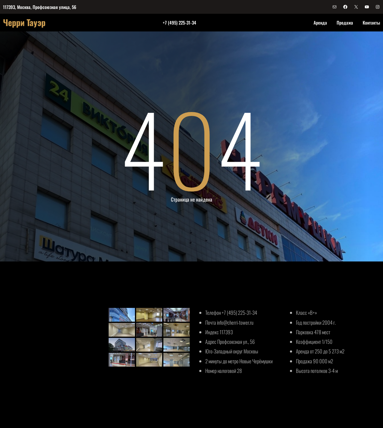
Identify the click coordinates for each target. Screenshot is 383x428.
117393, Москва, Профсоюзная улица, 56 (39, 7)
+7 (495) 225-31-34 (179, 22)
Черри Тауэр (24, 22)
